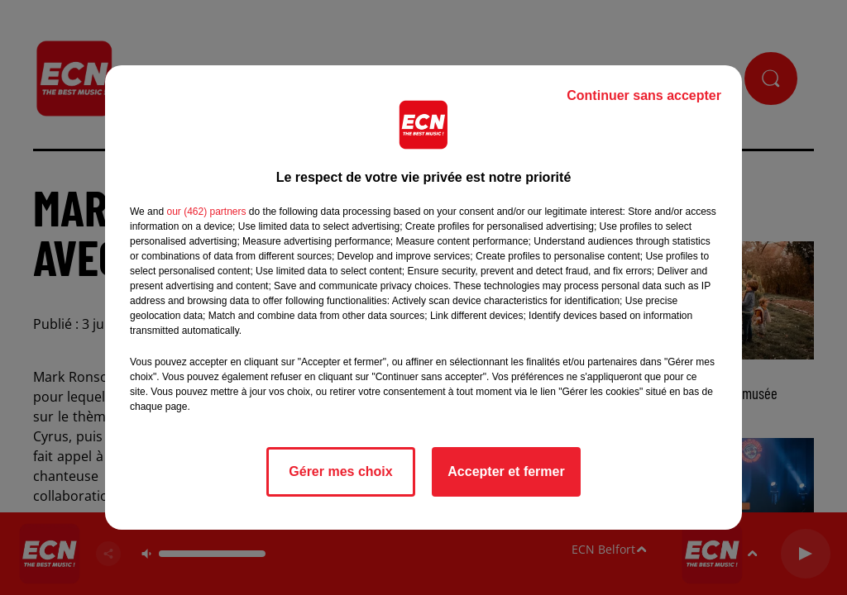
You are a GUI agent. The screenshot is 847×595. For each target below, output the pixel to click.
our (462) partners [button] (206, 211)
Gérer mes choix (340, 471)
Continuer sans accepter (644, 95)
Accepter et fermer (505, 471)
